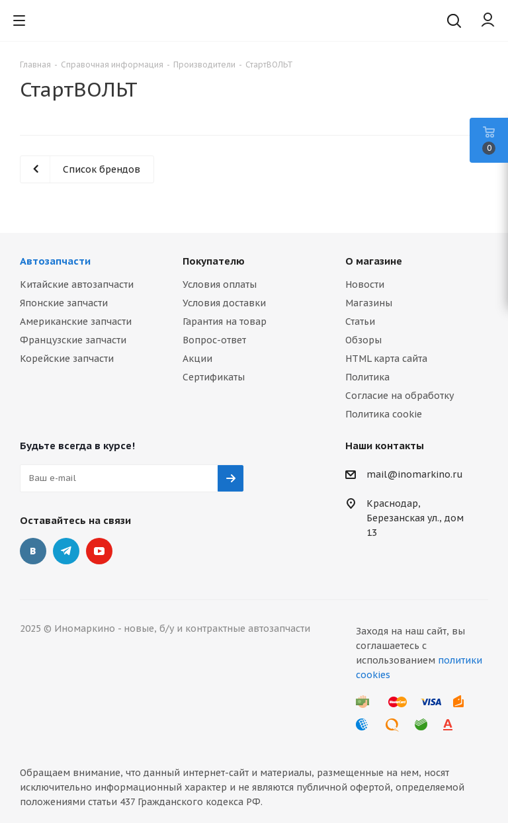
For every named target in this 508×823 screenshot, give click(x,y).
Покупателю (214, 261)
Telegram (66, 551)
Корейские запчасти (67, 359)
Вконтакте (33, 551)
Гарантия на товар (225, 321)
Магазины (368, 303)
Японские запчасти (64, 303)
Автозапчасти (55, 261)
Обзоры (363, 340)
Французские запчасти (73, 340)
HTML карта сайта (386, 359)
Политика (367, 377)
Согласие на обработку (399, 396)
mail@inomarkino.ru (414, 474)
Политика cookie (383, 414)
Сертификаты (214, 377)
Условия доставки (224, 303)
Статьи (360, 321)
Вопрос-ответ (214, 340)
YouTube (99, 551)
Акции (197, 359)
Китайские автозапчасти (77, 284)
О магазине (373, 261)
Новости (364, 284)
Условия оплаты (220, 284)
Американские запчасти (76, 321)
